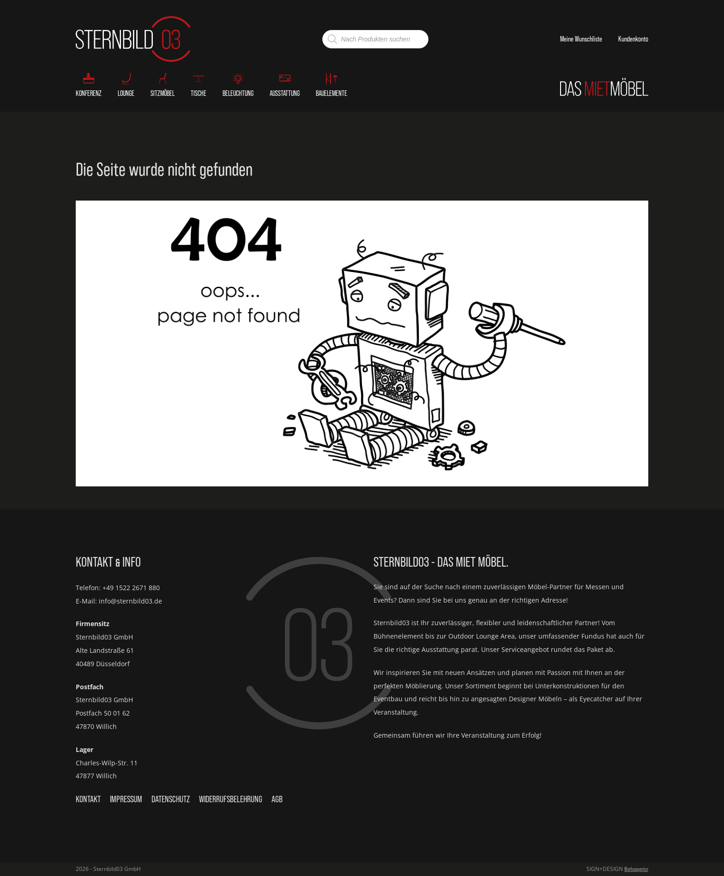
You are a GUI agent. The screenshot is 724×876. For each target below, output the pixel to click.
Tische (198, 93)
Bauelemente (331, 93)
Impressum (126, 799)
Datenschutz (170, 799)
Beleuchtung (238, 93)
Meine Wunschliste (581, 39)
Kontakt (88, 799)
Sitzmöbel (163, 93)
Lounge (126, 93)
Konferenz (89, 93)
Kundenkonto (633, 39)
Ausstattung (285, 93)
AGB (277, 799)
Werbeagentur (636, 869)
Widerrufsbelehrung (230, 799)
